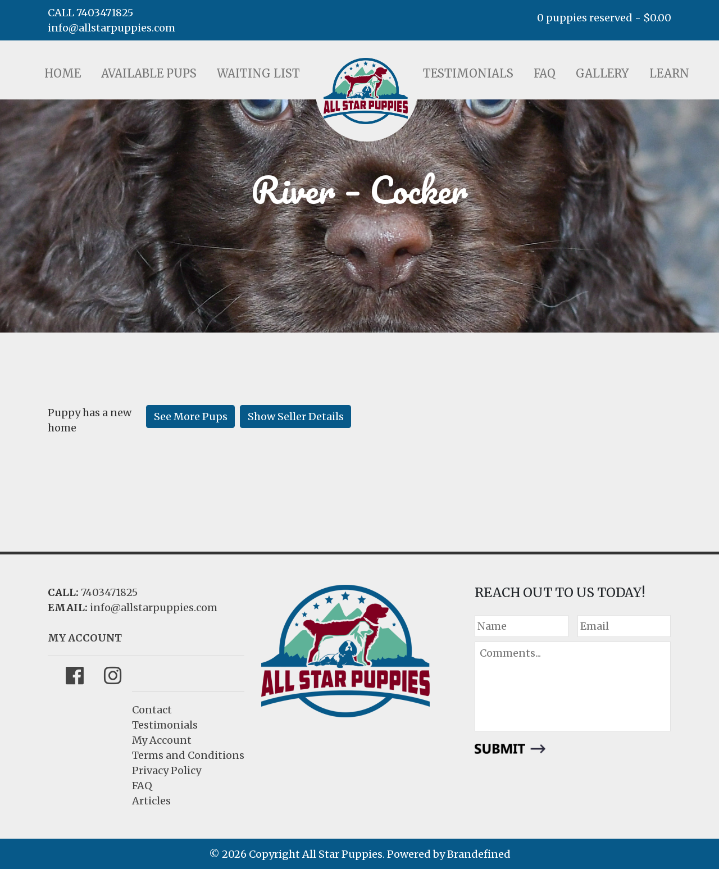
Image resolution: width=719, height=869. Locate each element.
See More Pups (190, 416)
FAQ (545, 73)
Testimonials (468, 73)
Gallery (602, 73)
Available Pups (149, 73)
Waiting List (258, 73)
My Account (162, 740)
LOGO (366, 91)
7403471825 (109, 592)
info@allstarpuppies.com (111, 27)
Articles (151, 800)
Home (62, 73)
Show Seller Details (296, 416)
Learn (669, 73)
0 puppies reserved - (604, 17)
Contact (152, 709)
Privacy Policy (166, 770)
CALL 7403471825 (90, 12)
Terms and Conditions (188, 755)
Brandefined (479, 854)
